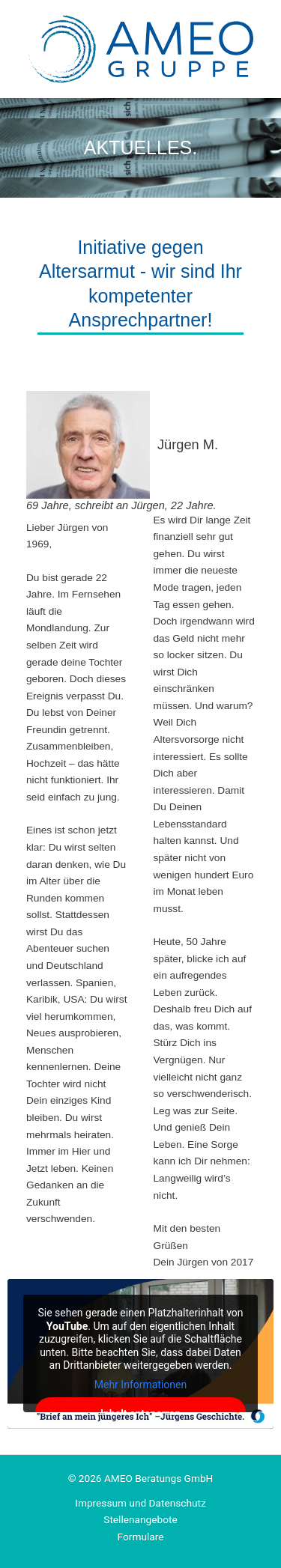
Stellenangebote (140, 1519)
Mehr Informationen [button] (140, 1384)
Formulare (141, 1537)
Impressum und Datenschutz (140, 1503)
